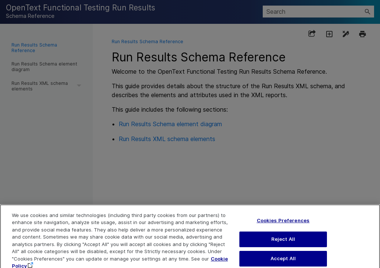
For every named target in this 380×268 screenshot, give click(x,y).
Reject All (283, 242)
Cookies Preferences (283, 223)
